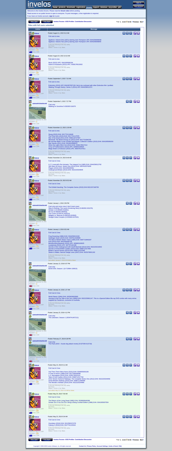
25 (130, 21)
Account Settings (102, 446)
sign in (51, 16)
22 (125, 21)
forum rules (65, 11)
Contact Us (82, 446)
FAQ (120, 446)
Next (142, 21)
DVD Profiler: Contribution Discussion (78, 21)
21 (123, 21)
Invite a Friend (113, 446)
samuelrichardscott (39, 103)
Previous (135, 21)
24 (128, 21)
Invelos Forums (59, 21)
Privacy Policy (91, 446)
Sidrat (37, 33)
